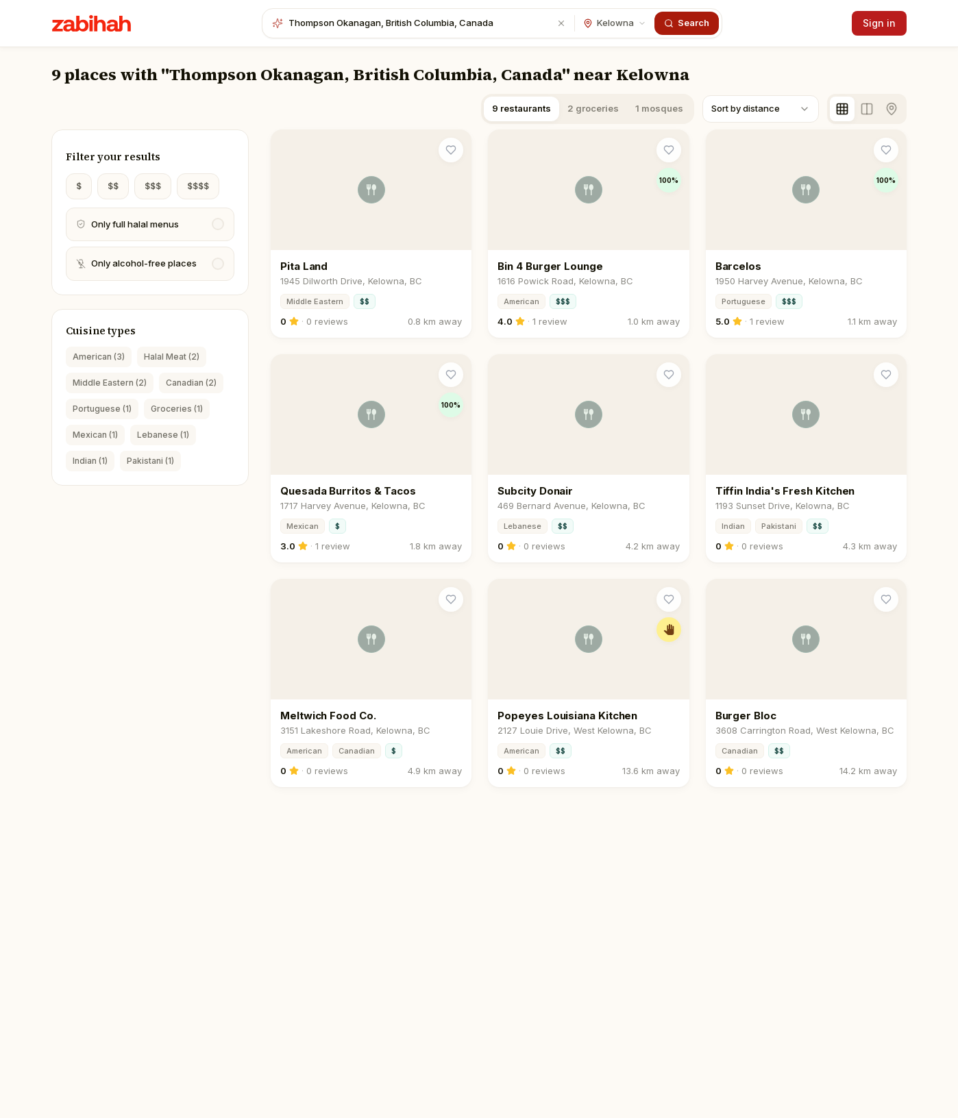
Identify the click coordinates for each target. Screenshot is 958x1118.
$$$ (153, 186)
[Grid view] (842, 109)
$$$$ (198, 186)
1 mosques (659, 108)
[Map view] (891, 109)
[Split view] (867, 109)
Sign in (879, 23)
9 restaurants (521, 108)
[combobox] (760, 109)
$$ (113, 186)
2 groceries (593, 108)
